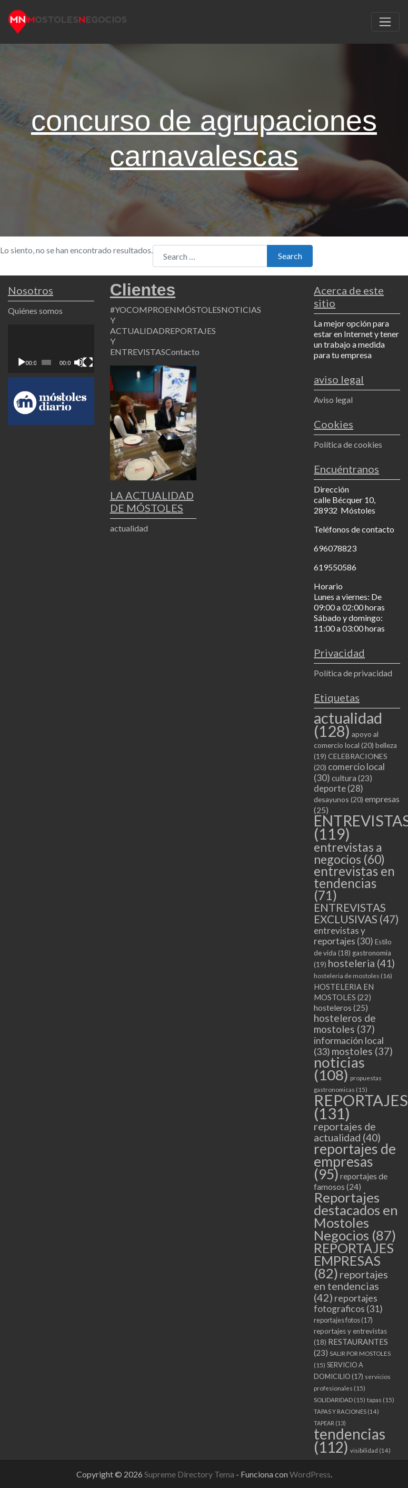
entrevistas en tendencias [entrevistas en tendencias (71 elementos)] (354, 883)
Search (290, 256)
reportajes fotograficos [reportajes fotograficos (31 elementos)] (348, 1303)
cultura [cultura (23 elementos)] (352, 778)
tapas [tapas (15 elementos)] (380, 1399)
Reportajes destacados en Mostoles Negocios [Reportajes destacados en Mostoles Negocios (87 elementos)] (356, 1216)
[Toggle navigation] (385, 22)
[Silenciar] (79, 362)
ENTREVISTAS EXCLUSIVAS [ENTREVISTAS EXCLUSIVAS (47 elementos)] (356, 913)
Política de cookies (348, 444)
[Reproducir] (21, 362)
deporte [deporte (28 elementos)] (338, 788)
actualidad (129, 528)
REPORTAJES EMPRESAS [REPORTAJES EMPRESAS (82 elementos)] (354, 1260)
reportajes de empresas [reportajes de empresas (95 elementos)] (355, 1161)
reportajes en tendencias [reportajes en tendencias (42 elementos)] (351, 1286)
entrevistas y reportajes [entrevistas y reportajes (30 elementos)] (343, 936)
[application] (51, 348)
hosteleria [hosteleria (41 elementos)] (361, 963)
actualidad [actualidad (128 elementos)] (348, 724)
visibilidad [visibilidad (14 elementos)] (370, 1450)
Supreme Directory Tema (190, 1474)
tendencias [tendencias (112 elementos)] (349, 1440)
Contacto (182, 352)
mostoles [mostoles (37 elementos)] (362, 1051)
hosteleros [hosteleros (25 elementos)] (341, 1007)
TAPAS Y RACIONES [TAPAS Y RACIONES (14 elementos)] (346, 1411)
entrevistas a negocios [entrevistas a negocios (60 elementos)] (349, 853)
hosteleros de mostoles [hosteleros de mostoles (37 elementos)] (345, 1023)
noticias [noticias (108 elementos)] (339, 1068)
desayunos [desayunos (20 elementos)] (338, 799)
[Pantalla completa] (88, 362)
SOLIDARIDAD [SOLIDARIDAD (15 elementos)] (339, 1399)
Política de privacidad (353, 673)
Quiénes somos (35, 311)
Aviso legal (333, 400)
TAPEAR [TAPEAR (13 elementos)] (330, 1423)
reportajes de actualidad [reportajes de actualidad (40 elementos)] (347, 1132)
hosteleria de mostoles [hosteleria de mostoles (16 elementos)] (353, 976)
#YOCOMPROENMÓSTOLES (165, 309)
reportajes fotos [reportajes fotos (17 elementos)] (343, 1320)
